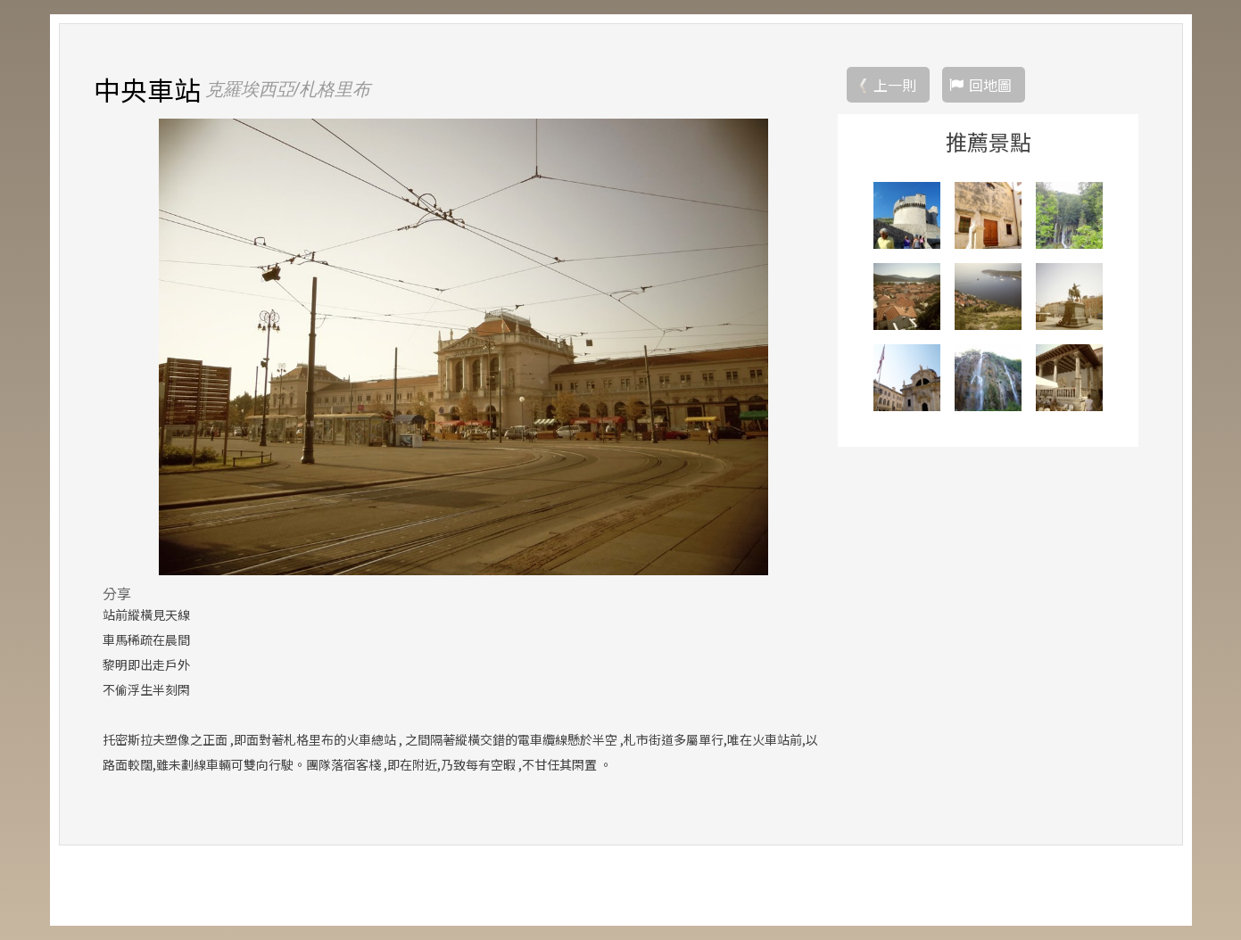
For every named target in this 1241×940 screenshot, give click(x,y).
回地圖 (990, 85)
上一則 (894, 85)
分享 (117, 593)
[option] (463, 347)
